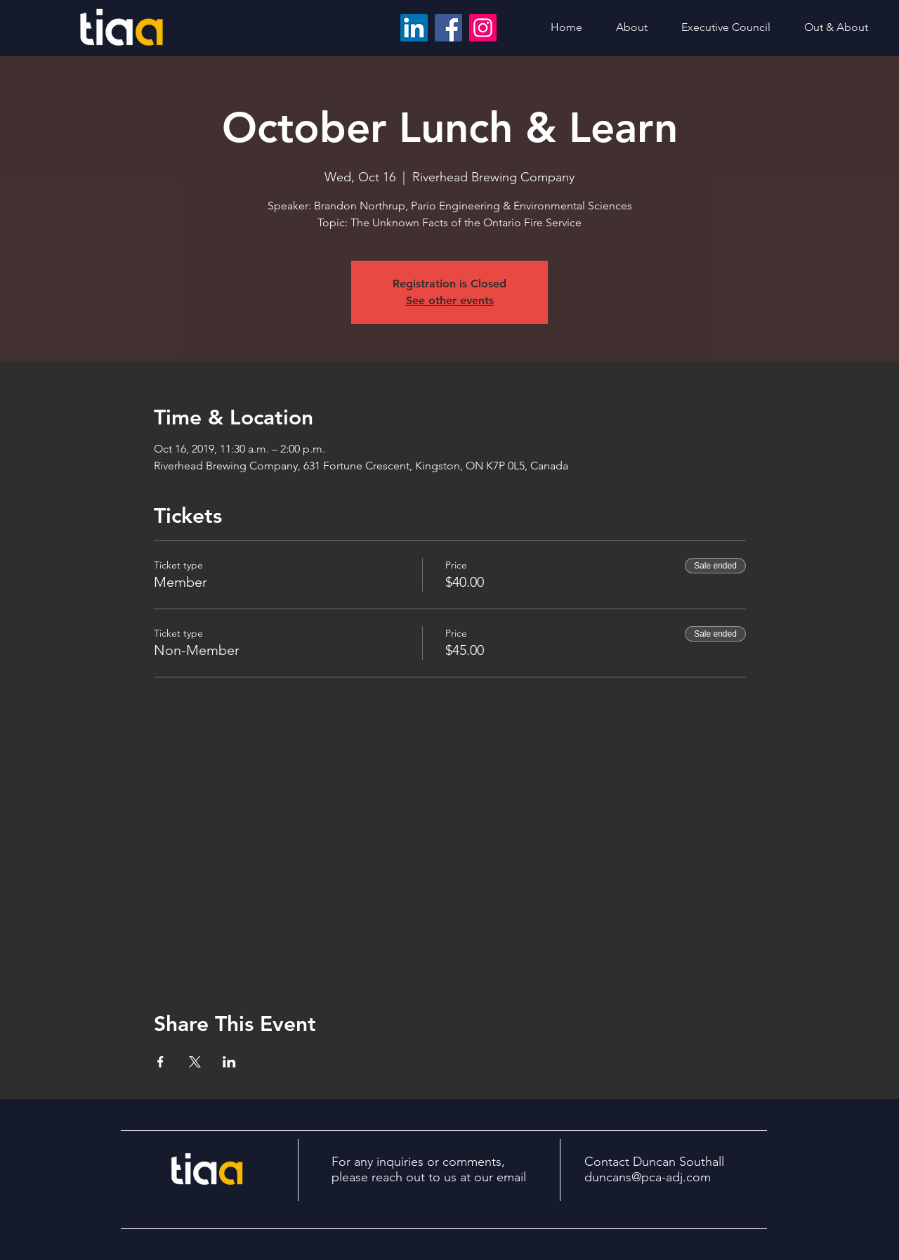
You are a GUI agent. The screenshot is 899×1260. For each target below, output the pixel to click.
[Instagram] (483, 27)
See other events (450, 300)
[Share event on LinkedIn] (229, 1061)
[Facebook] (448, 27)
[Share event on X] (195, 1061)
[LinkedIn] (414, 27)
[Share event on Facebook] (160, 1061)
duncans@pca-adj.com (647, 1177)
